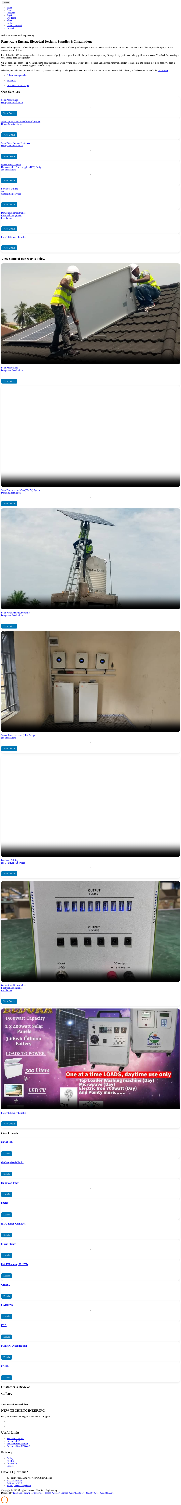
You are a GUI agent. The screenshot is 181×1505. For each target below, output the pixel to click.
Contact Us (12, 1463)
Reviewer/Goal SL (15, 1438)
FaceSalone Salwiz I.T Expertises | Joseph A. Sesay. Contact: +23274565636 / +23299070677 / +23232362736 (63, 1493)
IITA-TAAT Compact (13, 1223)
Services (10, 10)
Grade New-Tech (14, 25)
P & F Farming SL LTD (14, 1264)
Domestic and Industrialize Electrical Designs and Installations (13, 215)
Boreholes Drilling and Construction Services (13, 861)
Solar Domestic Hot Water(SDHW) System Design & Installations (20, 122)
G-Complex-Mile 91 (12, 1162)
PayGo (10, 15)
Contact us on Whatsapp (18, 85)
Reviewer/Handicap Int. (17, 1443)
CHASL (5, 1284)
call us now (163, 70)
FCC (4, 1325)
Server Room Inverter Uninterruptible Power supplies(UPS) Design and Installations (21, 167)
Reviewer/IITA (13, 1441)
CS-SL (5, 1366)
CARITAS (7, 1304)
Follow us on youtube (16, 75)
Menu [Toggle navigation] (6, 3)
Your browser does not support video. (90, 313)
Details (6, 1153)
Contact (10, 28)
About (9, 20)
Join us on (11, 80)
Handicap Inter (10, 1182)
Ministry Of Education (14, 1345)
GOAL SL (7, 1142)
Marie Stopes (8, 1243)
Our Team (11, 18)
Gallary (10, 23)
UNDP (4, 1203)
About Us (11, 1461)
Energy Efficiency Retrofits (13, 237)
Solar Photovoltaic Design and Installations (12, 101)
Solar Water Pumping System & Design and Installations (15, 144)
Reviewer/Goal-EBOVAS (18, 1446)
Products (11, 12)
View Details (9, 113)
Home (9, 7)
